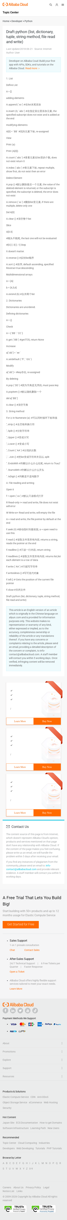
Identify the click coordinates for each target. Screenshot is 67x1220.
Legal (46, 1187)
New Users (53, 1128)
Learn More (20, 721)
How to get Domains (51, 1122)
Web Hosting (51, 1102)
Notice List (8, 1191)
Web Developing (25, 1148)
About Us (18, 1187)
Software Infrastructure (16, 1128)
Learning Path (38, 1128)
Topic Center (9, 1143)
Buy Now (47, 721)
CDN (33, 1097)
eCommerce (35, 1102)
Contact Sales (31, 950)
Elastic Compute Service (16, 1097)
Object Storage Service (15, 1102)
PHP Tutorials (54, 1148)
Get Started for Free (20, 924)
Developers (9, 1148)
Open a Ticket (17, 971)
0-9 (31, 1168)
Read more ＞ (32, 68)
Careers (7, 1187)
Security (7, 1107)
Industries (44, 1143)
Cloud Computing (27, 1143)
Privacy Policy (33, 1187)
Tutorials (40, 1148)
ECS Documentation (27, 1122)
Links (19, 1191)
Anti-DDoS (42, 1097)
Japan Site (8, 1122)
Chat (12, 950)
